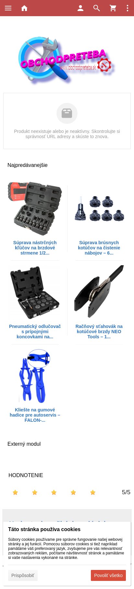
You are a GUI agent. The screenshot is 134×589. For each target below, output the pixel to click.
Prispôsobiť (22, 575)
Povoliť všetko (108, 575)
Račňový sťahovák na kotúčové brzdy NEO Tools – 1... (99, 331)
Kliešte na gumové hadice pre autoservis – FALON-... (35, 415)
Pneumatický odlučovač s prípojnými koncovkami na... (35, 331)
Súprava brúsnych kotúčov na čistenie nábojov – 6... (99, 248)
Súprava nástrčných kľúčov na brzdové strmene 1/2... (35, 248)
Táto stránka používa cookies (44, 529)
